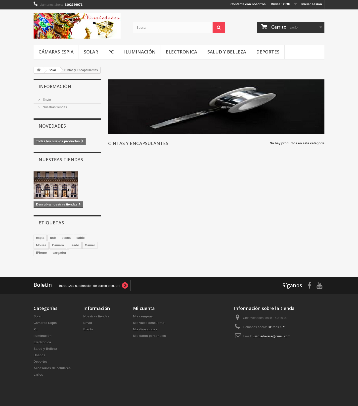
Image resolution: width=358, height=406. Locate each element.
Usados (39, 355)
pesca (66, 238)
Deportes (267, 52)
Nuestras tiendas (54, 107)
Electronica (181, 52)
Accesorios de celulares (52, 368)
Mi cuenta (144, 308)
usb (53, 238)
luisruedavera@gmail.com (271, 336)
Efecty (88, 329)
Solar (91, 52)
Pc (111, 52)
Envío (46, 100)
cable (80, 238)
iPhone (41, 252)
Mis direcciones (145, 329)
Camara (58, 245)
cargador (59, 252)
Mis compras (143, 316)
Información (55, 86)
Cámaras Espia (56, 52)
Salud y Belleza (226, 52)
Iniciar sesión (311, 4)
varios (38, 374)
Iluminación (140, 52)
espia (40, 238)
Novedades (52, 126)
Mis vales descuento (148, 323)
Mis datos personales (149, 336)
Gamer (90, 245)
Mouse (41, 245)
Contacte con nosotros (248, 4)
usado (74, 245)
